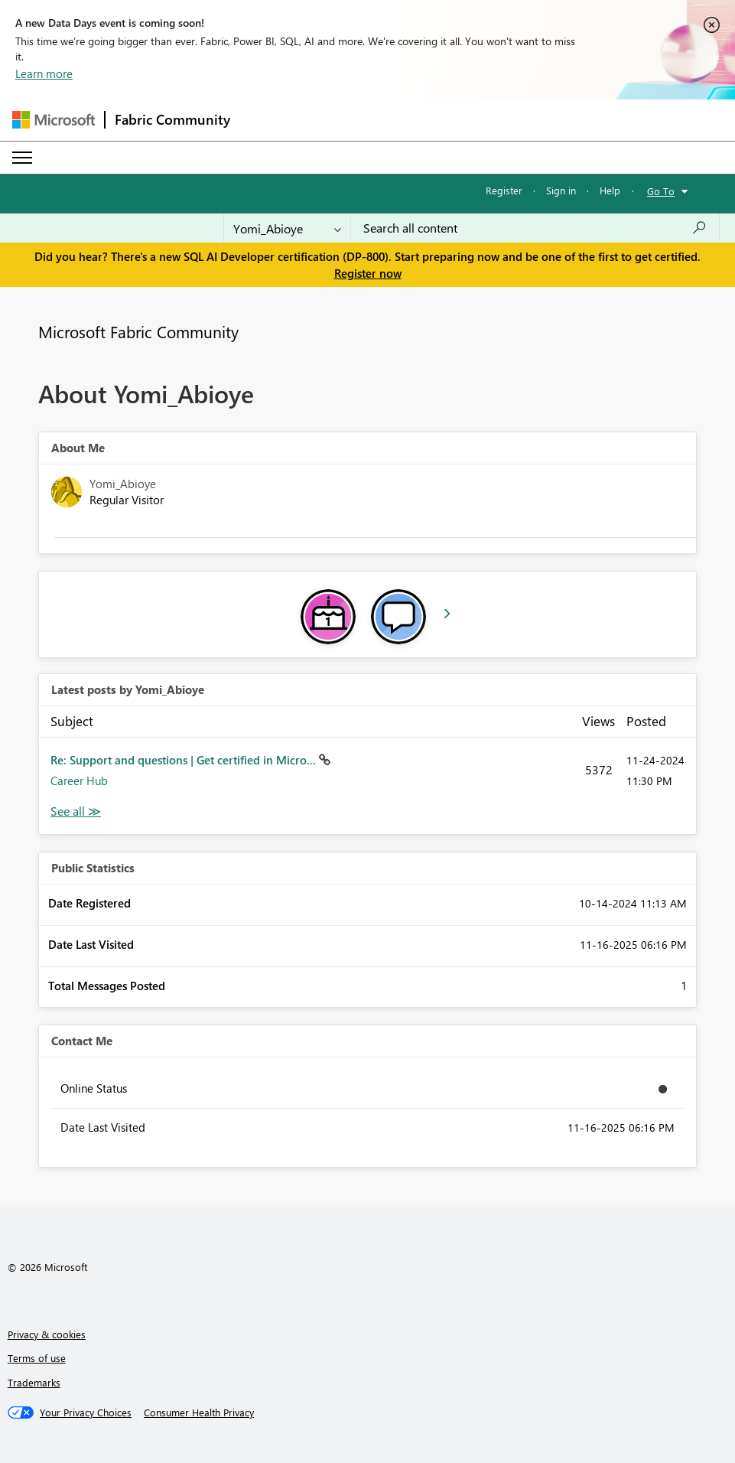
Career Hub (79, 780)
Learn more (44, 73)
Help (610, 190)
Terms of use (37, 1357)
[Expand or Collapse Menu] (22, 158)
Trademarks (34, 1382)
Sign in (561, 190)
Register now (368, 273)
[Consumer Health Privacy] (199, 1412)
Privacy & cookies (47, 1334)
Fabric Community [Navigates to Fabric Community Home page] (172, 119)
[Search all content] (535, 228)
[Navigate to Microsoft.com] (53, 120)
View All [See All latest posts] (75, 811)
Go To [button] (661, 190)
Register (504, 190)
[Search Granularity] (287, 228)
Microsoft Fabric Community (138, 331)
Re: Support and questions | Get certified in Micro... (184, 759)
